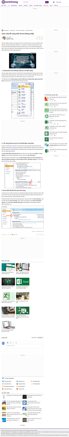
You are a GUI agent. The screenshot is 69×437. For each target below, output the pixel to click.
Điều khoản (7, 430)
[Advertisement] (35, 18)
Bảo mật (11, 430)
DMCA (36, 430)
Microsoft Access (7, 389)
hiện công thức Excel (14, 145)
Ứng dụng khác (35, 381)
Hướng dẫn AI (14, 5)
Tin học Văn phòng (20, 30)
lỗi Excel (41, 48)
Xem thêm (22, 425)
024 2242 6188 (13, 433)
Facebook (32, 430)
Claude (20, 5)
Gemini (30, 5)
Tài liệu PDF (20, 389)
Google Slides (21, 386)
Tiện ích (56, 5)
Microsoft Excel (29, 30)
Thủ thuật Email (35, 384)
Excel (21, 43)
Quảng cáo (28, 430)
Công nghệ (45, 5)
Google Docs (20, 381)
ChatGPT (26, 5)
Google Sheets (21, 384)
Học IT (51, 5)
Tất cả (4, 5)
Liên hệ (24, 430)
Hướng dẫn (16, 430)
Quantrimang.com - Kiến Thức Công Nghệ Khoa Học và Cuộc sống (10, 2)
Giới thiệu (3, 430)
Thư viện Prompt (38, 5)
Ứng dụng (12, 30)
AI (8, 5)
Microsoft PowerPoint (8, 386)
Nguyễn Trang (9, 38)
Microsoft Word (6, 381)
